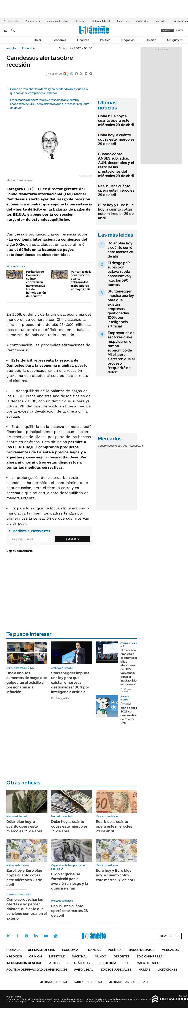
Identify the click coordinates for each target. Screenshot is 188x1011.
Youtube (46, 936)
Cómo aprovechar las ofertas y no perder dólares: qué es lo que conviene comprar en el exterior (49, 91)
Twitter (8, 936)
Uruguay (173, 40)
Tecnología (106, 963)
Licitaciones (167, 969)
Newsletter (179, 40)
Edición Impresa (149, 956)
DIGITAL (53, 982)
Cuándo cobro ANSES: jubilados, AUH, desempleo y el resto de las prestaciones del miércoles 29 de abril (116, 165)
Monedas (103, 446)
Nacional (79, 956)
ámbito (11, 48)
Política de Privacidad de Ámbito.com (36, 969)
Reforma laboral (101, 21)
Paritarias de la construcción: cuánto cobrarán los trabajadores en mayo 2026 (81, 280)
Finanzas (83, 40)
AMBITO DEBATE (128, 982)
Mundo (100, 956)
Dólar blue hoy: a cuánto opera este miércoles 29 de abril (116, 120)
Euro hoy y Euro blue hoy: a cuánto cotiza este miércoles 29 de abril (116, 211)
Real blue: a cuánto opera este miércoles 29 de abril (116, 190)
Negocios (128, 40)
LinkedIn (36, 936)
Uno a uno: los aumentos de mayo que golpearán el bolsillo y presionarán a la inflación (26, 682)
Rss (126, 963)
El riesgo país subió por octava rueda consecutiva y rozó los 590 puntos (120, 273)
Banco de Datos (141, 950)
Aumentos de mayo (57, 21)
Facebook (17, 936)
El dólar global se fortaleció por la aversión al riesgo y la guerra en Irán (69, 881)
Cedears (138, 446)
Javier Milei (142, 21)
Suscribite (72, 539)
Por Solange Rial (60, 698)
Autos (54, 963)
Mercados (161, 21)
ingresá (179, 30)
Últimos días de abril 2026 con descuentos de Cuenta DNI (128, 713)
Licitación (80, 21)
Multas (144, 969)
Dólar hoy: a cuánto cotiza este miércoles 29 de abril (116, 139)
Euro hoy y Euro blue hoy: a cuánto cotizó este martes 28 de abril (115, 875)
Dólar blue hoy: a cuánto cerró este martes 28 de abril (120, 250)
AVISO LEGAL (83, 969)
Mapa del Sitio (148, 963)
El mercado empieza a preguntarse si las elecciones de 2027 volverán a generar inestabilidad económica (129, 667)
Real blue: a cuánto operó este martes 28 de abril (69, 911)
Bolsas (113, 446)
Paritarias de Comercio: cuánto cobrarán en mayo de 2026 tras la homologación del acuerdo (36, 284)
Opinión (150, 40)
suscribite (167, 30)
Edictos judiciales (116, 969)
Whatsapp (55, 936)
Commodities (125, 446)
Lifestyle (57, 956)
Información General (24, 963)
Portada (13, 950)
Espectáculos (78, 963)
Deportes (121, 956)
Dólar (37, 40)
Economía (59, 40)
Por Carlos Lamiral (125, 690)
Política (105, 40)
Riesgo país (123, 21)
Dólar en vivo (33, 21)
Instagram (26, 936)
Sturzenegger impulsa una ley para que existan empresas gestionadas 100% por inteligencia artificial (121, 309)
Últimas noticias (41, 950)
